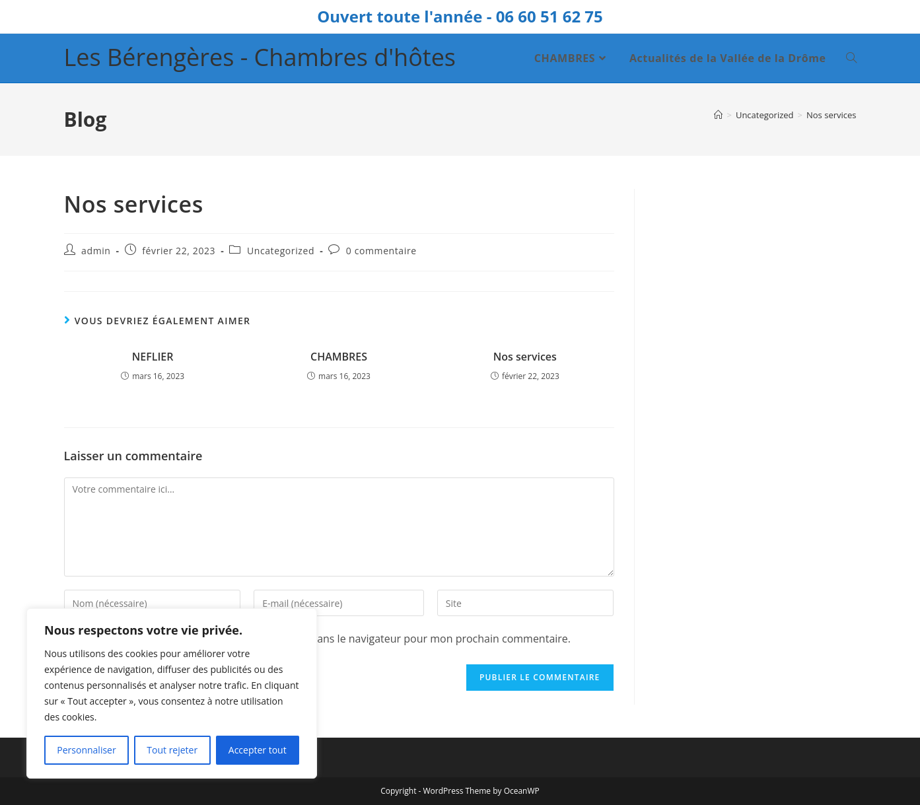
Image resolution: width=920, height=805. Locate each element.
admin (95, 250)
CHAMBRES (338, 356)
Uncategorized (280, 250)
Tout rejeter (172, 750)
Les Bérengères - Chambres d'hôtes (260, 57)
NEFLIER (153, 356)
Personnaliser (86, 750)
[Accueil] (718, 115)
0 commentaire (381, 250)
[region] (171, 693)
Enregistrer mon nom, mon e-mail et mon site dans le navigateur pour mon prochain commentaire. (327, 638)
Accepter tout (258, 750)
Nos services (831, 115)
